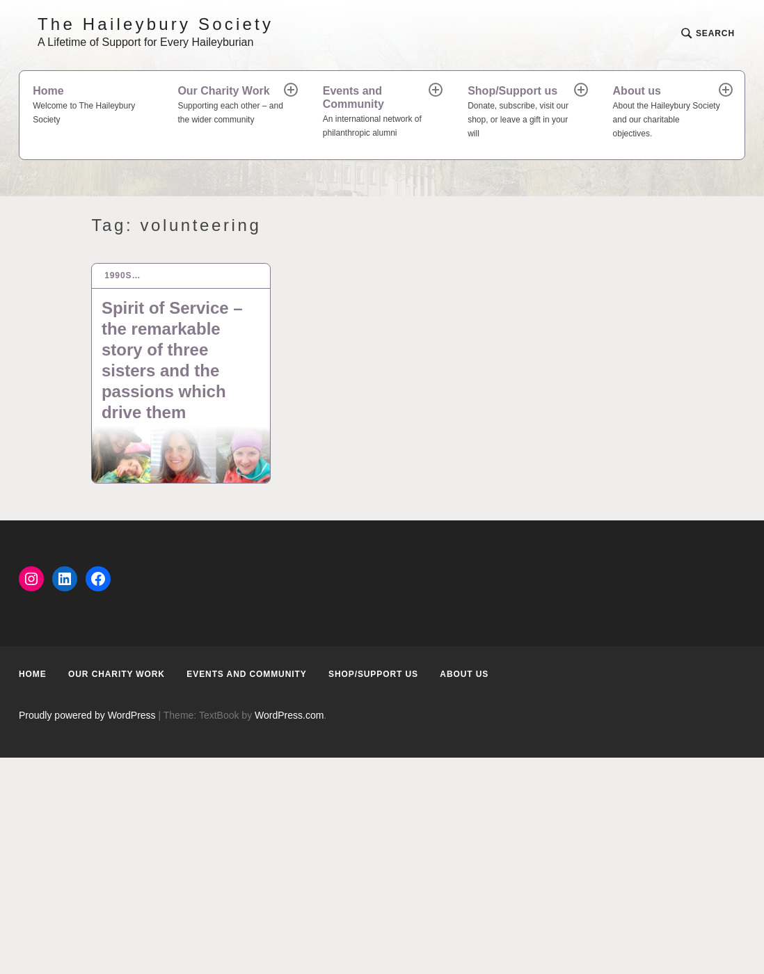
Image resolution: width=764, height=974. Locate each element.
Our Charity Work (231, 106)
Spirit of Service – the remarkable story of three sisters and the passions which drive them (172, 360)
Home (92, 106)
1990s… (122, 275)
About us (667, 113)
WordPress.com (289, 715)
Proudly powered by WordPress (87, 715)
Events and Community (377, 113)
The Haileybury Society (155, 24)
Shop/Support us (521, 113)
